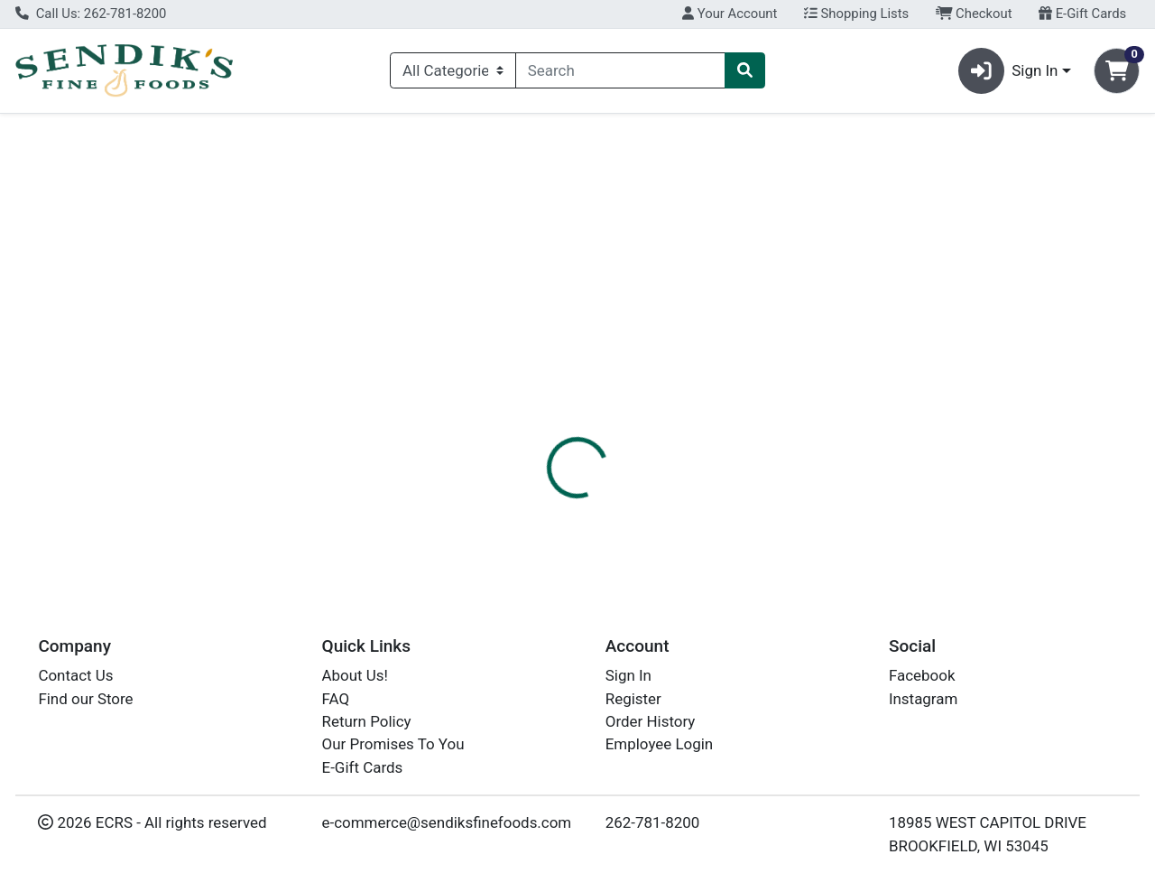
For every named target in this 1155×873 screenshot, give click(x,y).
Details (531, 415)
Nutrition (611, 415)
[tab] (531, 414)
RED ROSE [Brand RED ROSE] (705, 507)
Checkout (974, 13)
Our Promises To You (393, 745)
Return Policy (366, 722)
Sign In (628, 676)
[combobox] (620, 70)
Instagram (923, 699)
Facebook (922, 676)
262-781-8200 (652, 823)
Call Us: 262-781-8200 (90, 13)
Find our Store (85, 699)
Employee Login (659, 745)
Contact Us (75, 676)
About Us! (355, 676)
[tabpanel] (817, 504)
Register (633, 699)
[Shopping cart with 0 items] (1117, 71)
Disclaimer (702, 415)
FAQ (336, 699)
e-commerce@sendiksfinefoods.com (447, 823)
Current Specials (87, 130)
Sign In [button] (1008, 71)
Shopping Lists (856, 13)
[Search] (620, 70)
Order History (650, 722)
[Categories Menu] (453, 70)
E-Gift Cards (1082, 13)
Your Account (729, 13)
